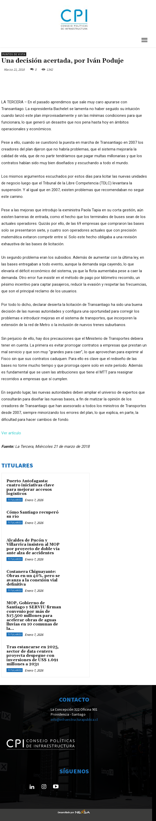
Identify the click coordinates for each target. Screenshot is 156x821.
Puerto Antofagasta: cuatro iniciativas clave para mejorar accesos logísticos (30, 487)
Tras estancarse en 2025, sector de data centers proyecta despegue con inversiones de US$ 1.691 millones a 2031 (32, 656)
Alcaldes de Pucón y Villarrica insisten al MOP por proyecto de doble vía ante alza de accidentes (33, 547)
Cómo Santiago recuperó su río (32, 514)
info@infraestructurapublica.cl (74, 719)
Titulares (15, 499)
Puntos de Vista (13, 54)
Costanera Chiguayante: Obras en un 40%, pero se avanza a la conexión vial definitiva (33, 578)
